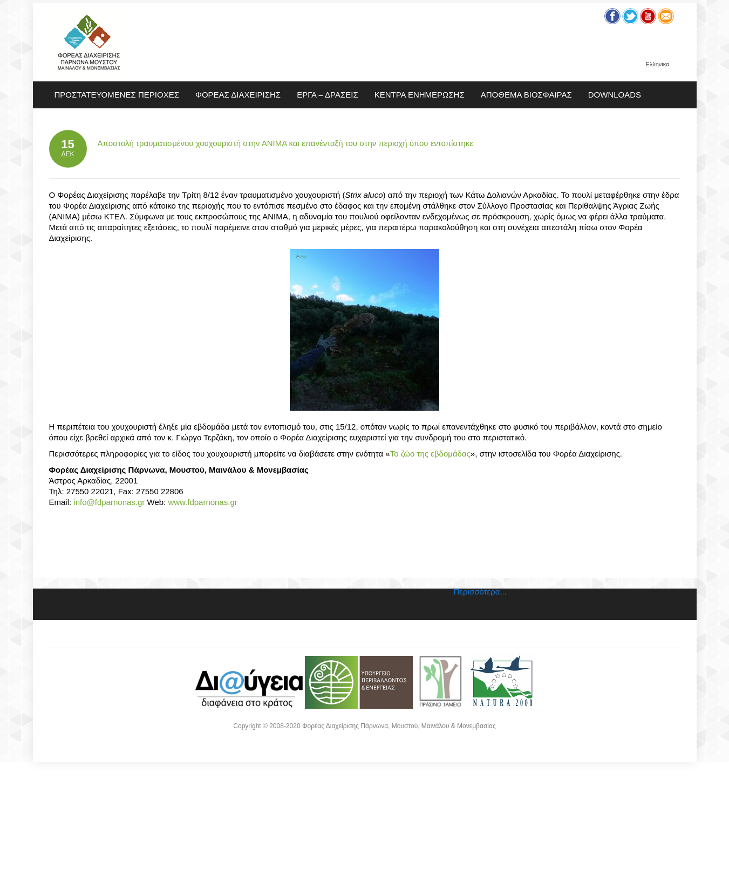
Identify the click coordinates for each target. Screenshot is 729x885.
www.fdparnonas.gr (202, 502)
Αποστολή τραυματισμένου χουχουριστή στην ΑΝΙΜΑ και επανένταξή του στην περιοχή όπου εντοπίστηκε (286, 143)
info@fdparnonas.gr (109, 502)
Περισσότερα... (480, 591)
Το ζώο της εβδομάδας (430, 453)
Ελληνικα (657, 64)
